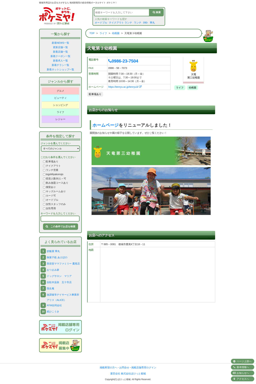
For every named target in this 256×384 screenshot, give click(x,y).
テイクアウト (52, 165)
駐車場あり (50, 161)
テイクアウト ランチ (120, 22)
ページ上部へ (242, 361)
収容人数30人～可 (54, 178)
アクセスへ (241, 378)
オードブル (101, 22)
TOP (92, 33)
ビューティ (60, 97)
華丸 (152, 22)
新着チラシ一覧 (60, 65)
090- (145, 22)
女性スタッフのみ (54, 204)
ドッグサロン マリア (59, 276)
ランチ (137, 22)
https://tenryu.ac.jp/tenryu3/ (125, 86)
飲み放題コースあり (55, 182)
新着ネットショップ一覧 (60, 69)
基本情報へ (241, 367)
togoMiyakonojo (53, 174)
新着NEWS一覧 (60, 42)
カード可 (49, 195)
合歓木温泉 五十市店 (59, 282)
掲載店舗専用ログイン (143, 367)
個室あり (49, 187)
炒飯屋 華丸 (53, 251)
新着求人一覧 (60, 60)
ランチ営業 (50, 170)
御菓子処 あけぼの (57, 257)
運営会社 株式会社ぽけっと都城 (128, 373)
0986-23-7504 (123, 61)
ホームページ (105, 125)
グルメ (60, 90)
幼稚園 (115, 33)
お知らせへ (241, 373)
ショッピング (60, 105)
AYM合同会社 (54, 305)
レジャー (60, 119)
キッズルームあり (54, 191)
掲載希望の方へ (108, 367)
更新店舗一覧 (60, 47)
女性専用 (49, 208)
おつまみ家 (53, 269)
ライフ (60, 112)
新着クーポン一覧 (60, 56)
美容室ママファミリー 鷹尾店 (63, 263)
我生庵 (50, 288)
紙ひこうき (53, 311)
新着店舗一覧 (60, 51)
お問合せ (124, 367)
